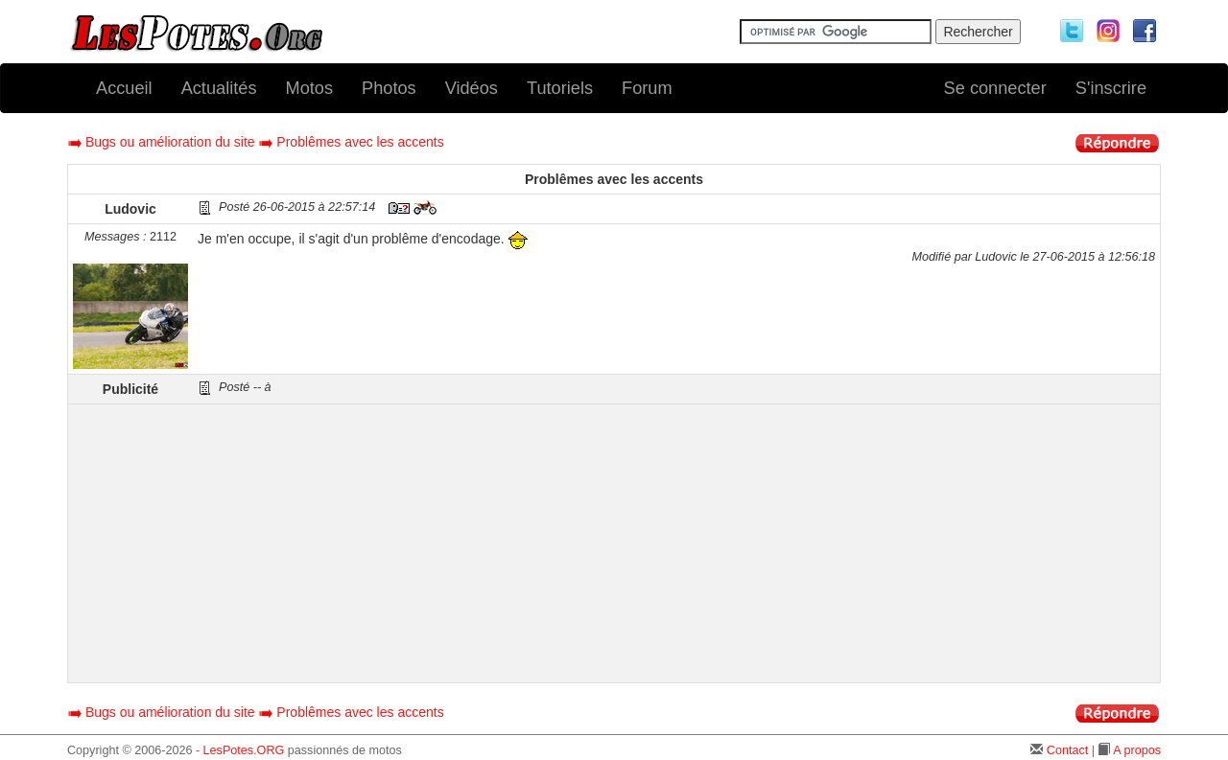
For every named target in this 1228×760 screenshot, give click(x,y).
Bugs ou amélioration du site (170, 142)
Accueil (124, 88)
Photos (389, 88)
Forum (647, 88)
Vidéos (471, 88)
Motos (310, 88)
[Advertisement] (676, 543)
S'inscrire (1110, 88)
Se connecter (995, 88)
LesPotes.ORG (244, 750)
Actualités (219, 88)
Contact (1067, 750)
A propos (1137, 750)
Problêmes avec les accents (359, 142)
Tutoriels (560, 88)
